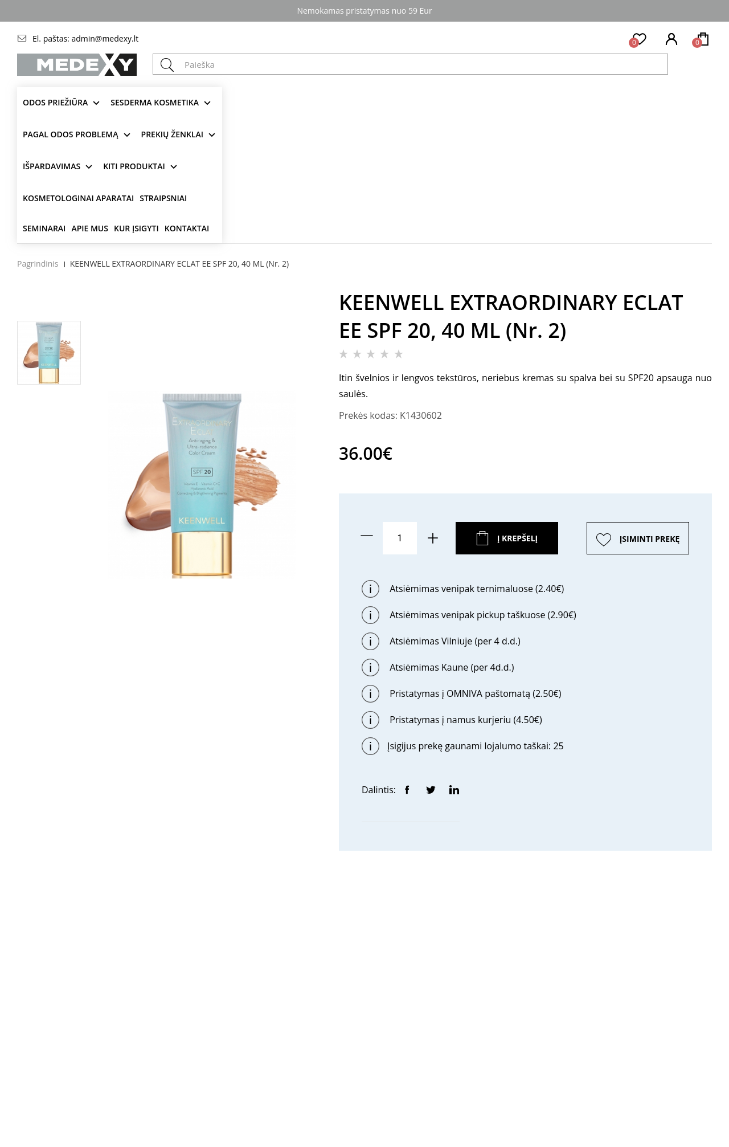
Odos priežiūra (55, 102)
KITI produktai (134, 166)
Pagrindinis (38, 263)
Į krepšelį (517, 538)
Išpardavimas (51, 166)
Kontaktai (187, 228)
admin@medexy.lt (104, 38)
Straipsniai (163, 198)
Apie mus (89, 228)
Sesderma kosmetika (154, 102)
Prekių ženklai (172, 134)
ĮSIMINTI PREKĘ (650, 538)
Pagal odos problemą (70, 134)
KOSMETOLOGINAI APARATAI (78, 198)
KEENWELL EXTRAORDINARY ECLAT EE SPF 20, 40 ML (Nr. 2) (179, 263)
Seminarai (44, 228)
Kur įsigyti (136, 228)
